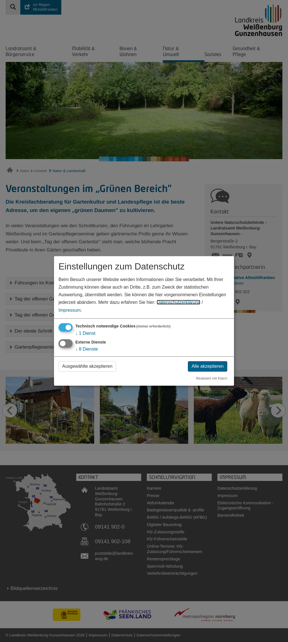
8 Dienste (86, 349)
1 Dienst (85, 333)
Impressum (69, 309)
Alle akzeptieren (208, 366)
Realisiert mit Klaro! (211, 378)
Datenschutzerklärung (179, 302)
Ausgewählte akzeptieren (87, 366)
